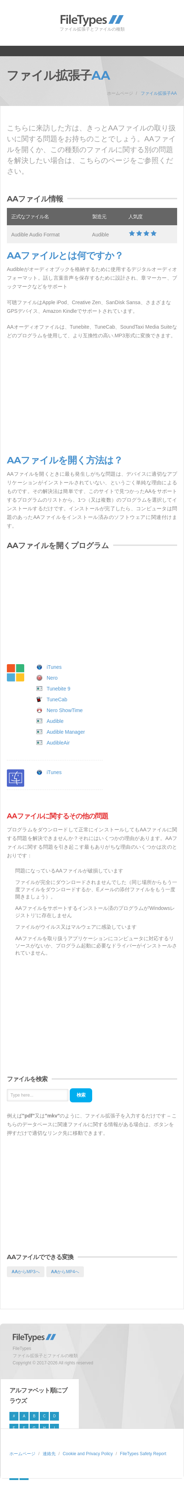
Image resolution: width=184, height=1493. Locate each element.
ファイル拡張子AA (159, 93)
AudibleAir (58, 743)
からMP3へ (26, 1271)
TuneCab (57, 699)
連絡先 (49, 1453)
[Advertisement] (92, 397)
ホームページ (120, 93)
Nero (52, 678)
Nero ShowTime (65, 710)
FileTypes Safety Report (143, 1453)
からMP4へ (65, 1271)
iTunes (54, 667)
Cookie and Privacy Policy (88, 1453)
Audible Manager (66, 732)
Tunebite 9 (58, 689)
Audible (55, 721)
